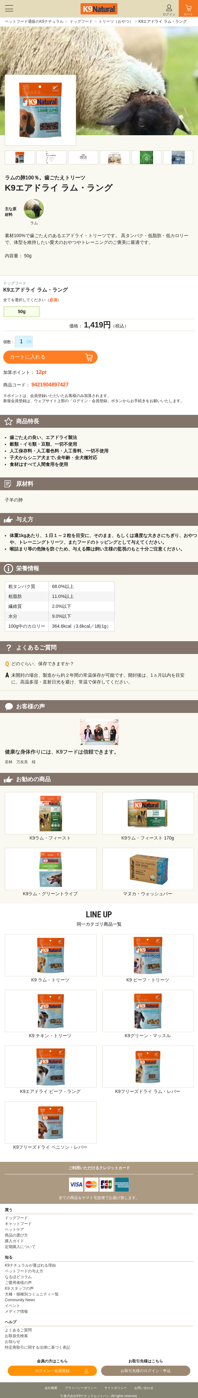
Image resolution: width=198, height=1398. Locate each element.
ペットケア (14, 1229)
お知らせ (12, 1341)
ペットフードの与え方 (24, 1271)
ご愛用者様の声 (18, 1282)
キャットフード (18, 1223)
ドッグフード (81, 21)
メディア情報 (16, 1311)
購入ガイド (14, 1241)
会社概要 (51, 1388)
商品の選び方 (16, 1235)
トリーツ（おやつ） (116, 21)
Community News (20, 1300)
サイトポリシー (115, 1388)
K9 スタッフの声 (19, 1288)
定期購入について (20, 1247)
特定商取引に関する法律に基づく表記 (37, 1347)
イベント (12, 1305)
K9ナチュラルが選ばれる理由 (30, 1265)
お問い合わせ (143, 1388)
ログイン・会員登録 (52, 1371)
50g (22, 311)
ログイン (169, 14)
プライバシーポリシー (81, 1388)
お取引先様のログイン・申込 (146, 1371)
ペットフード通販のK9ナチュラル (34, 21)
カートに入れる (28, 357)
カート (188, 14)
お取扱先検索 (16, 1336)
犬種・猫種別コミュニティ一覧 (32, 1294)
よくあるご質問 (18, 1330)
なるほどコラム (18, 1277)
